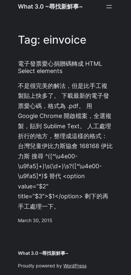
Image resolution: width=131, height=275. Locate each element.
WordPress (75, 265)
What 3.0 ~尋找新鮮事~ (50, 6)
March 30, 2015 (35, 220)
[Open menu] (109, 7)
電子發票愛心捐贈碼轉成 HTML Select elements (60, 67)
